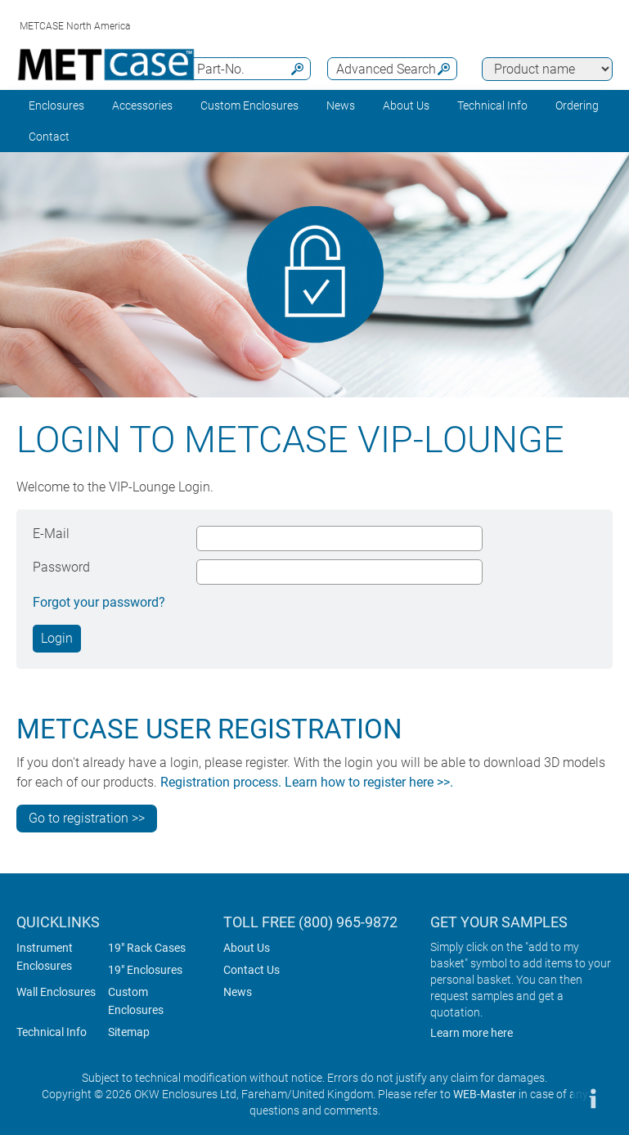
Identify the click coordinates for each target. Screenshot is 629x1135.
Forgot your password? (99, 602)
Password (61, 567)
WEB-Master (484, 1094)
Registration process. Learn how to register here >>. (306, 782)
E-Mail (51, 533)
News (340, 105)
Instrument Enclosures (44, 956)
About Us (246, 947)
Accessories (142, 105)
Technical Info (51, 1032)
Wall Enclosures (56, 991)
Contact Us (251, 969)
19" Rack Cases (147, 947)
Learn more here (471, 1032)
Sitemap (129, 1032)
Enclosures (56, 105)
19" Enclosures (145, 969)
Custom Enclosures (249, 105)
